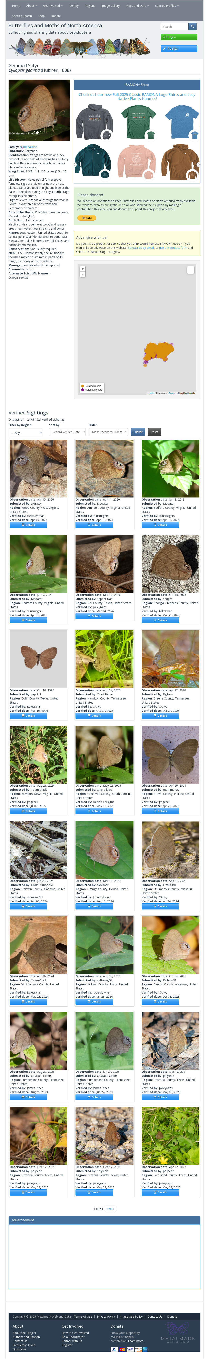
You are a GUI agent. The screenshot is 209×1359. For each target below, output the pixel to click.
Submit (138, 432)
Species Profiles (167, 6)
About (31, 6)
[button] (13, 110)
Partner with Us (72, 1341)
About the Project (24, 1333)
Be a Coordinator (73, 1337)
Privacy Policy (106, 1316)
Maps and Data (137, 6)
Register (67, 1345)
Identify (74, 6)
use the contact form (173, 248)
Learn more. (136, 1341)
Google (172, 393)
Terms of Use (83, 1316)
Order (93, 425)
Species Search (22, 16)
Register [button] (171, 48)
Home (16, 6)
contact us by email (141, 248)
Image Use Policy (131, 1316)
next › (110, 1209)
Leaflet (151, 393)
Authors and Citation (26, 1337)
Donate (56, 16)
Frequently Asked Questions (24, 1347)
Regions (90, 6)
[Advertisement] (104, 1256)
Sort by (54, 425)
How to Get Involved (75, 1333)
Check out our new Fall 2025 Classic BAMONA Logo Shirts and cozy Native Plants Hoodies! (137, 96)
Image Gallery (110, 6)
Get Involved (53, 6)
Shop (41, 16)
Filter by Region (20, 425)
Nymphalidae (28, 147)
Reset (154, 432)
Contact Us (155, 1316)
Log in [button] (169, 37)
